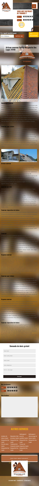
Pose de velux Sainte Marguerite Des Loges (5, 447)
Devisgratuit (22, 24)
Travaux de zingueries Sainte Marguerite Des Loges (24, 447)
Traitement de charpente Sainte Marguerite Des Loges (14, 447)
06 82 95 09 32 (28, 20)
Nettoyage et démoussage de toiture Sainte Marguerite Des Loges (33, 438)
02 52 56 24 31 (28, 16)
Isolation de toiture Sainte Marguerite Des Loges (5, 439)
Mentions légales (19, 460)
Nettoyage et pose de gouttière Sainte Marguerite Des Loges (24, 438)
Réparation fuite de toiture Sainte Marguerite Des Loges (14, 439)
